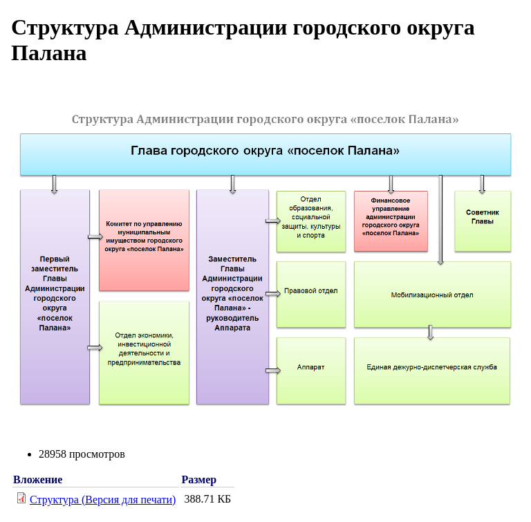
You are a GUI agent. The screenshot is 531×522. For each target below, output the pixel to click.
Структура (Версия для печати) (103, 499)
